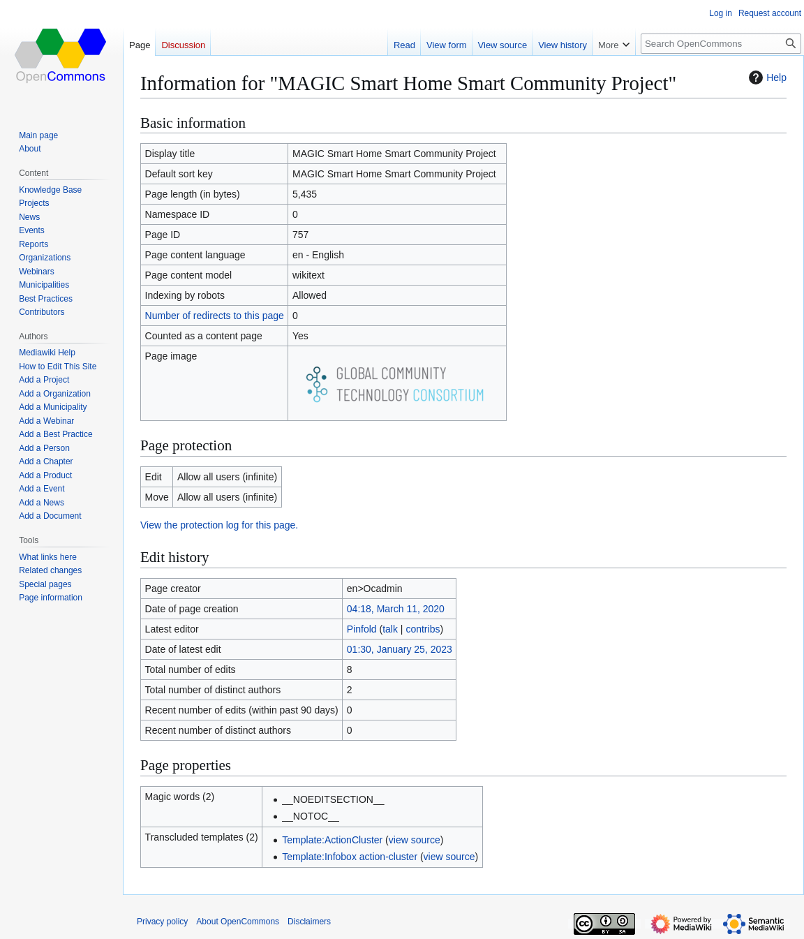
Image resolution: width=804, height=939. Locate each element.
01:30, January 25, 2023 (399, 649)
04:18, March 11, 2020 (396, 608)
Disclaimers (309, 921)
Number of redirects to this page (214, 315)
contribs (422, 629)
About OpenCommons (237, 921)
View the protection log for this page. (219, 525)
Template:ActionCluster (332, 839)
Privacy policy (162, 921)
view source (414, 839)
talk (390, 629)
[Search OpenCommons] (721, 44)
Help (766, 77)
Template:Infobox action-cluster (349, 856)
